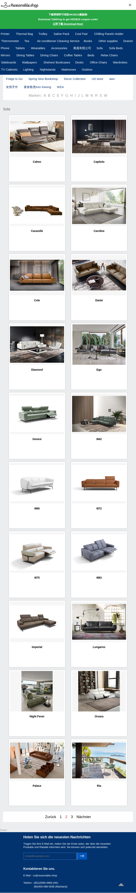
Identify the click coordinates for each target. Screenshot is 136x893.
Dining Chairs (49, 55)
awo (112, 78)
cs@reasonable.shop (45, 875)
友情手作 (12, 87)
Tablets (20, 48)
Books (88, 41)
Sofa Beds (116, 48)
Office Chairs (98, 62)
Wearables (38, 48)
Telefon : (28, 882)
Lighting (28, 69)
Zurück (50, 817)
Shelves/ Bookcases (56, 62)
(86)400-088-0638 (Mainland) (50, 886)
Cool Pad (81, 33)
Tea (26, 41)
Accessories (59, 48)
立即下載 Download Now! (68, 23)
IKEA (60, 87)
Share (3, 830)
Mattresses (68, 69)
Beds (91, 55)
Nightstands (48, 69)
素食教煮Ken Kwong (37, 87)
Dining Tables (25, 55)
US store (97, 78)
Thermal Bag (24, 33)
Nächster (83, 817)
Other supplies (108, 41)
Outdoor (87, 69)
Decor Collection (75, 78)
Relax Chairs (109, 55)
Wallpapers (29, 62)
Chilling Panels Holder (108, 33)
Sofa (99, 48)
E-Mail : (28, 875)
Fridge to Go (14, 78)
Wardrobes (120, 62)
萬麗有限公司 (82, 48)
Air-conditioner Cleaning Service (58, 41)
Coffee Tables (73, 55)
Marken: (35, 96)
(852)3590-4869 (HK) (46, 882)
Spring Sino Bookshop (43, 78)
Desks (79, 62)
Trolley (43, 33)
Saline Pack (61, 33)
